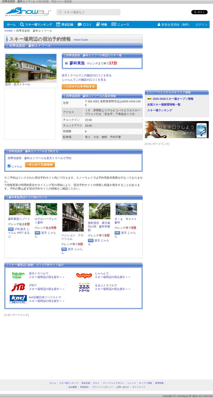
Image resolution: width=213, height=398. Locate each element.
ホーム (11, 24)
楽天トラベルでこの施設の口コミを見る (87, 75)
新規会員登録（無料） (174, 24)
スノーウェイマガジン (113, 383)
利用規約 (84, 387)
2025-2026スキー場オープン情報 (173, 98)
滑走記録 (64, 24)
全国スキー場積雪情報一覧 (163, 104)
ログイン (201, 24)
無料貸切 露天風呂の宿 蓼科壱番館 (99, 226)
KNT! (20, 232)
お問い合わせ (122, 387)
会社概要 (72, 387)
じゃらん (16, 166)
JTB (17, 229)
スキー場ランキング (36, 24)
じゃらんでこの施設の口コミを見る (84, 79)
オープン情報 (145, 383)
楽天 (23, 229)
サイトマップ (138, 387)
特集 (101, 24)
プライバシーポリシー (102, 387)
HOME (9, 30)
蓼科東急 (77, 63)
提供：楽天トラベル (30, 83)
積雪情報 (159, 383)
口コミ (85, 24)
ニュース (120, 24)
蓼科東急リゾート (19, 218)
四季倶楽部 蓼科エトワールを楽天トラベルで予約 (39, 158)
